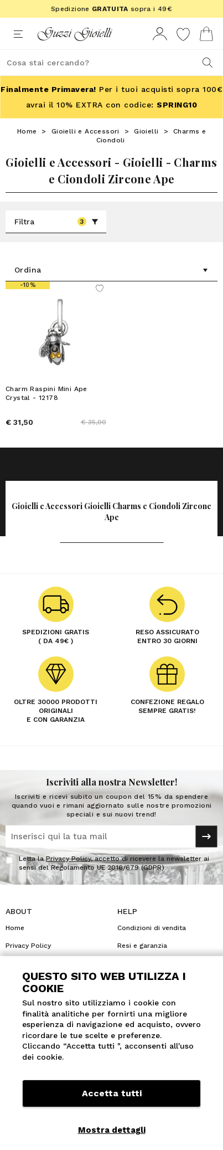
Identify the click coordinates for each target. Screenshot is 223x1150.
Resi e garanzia (142, 945)
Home (27, 131)
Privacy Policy (68, 859)
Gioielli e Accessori (85, 131)
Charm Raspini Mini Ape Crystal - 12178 (46, 393)
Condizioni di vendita (151, 928)
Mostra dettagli (112, 1130)
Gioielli (146, 131)
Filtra (56, 221)
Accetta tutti (112, 1093)
